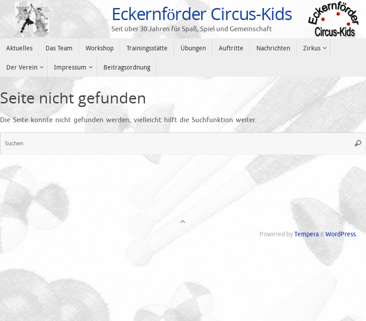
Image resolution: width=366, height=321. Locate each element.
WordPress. (341, 234)
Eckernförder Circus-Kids (201, 13)
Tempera (306, 234)
